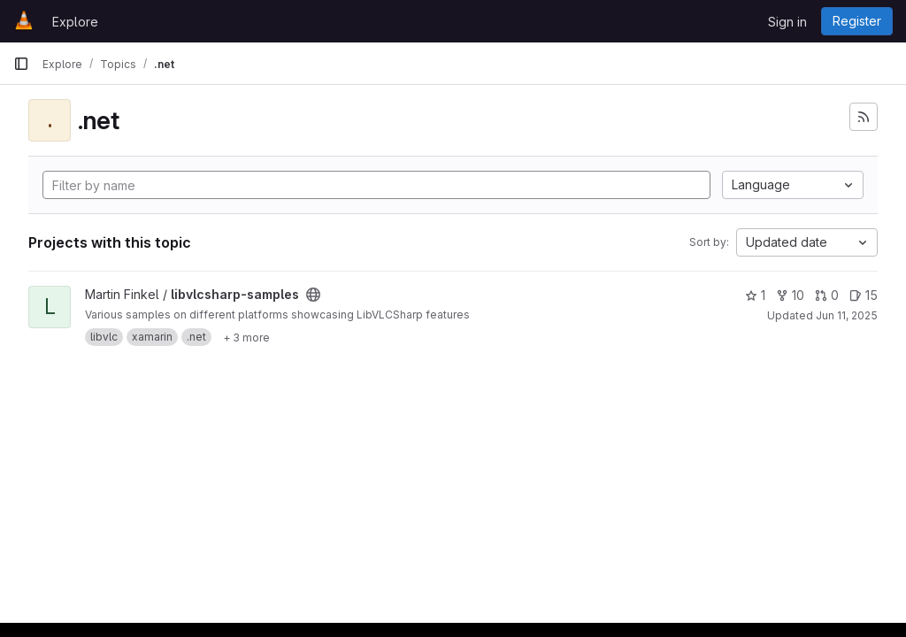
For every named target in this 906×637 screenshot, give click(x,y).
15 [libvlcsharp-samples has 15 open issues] (863, 295)
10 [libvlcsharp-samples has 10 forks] (790, 295)
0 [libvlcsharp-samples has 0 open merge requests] (827, 295)
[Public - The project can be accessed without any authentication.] (313, 295)
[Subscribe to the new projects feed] (863, 117)
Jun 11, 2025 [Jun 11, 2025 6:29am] (847, 315)
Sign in (787, 21)
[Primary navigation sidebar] (21, 64)
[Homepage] (24, 21)
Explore (75, 21)
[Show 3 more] (246, 337)
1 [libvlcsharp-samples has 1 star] (755, 295)
